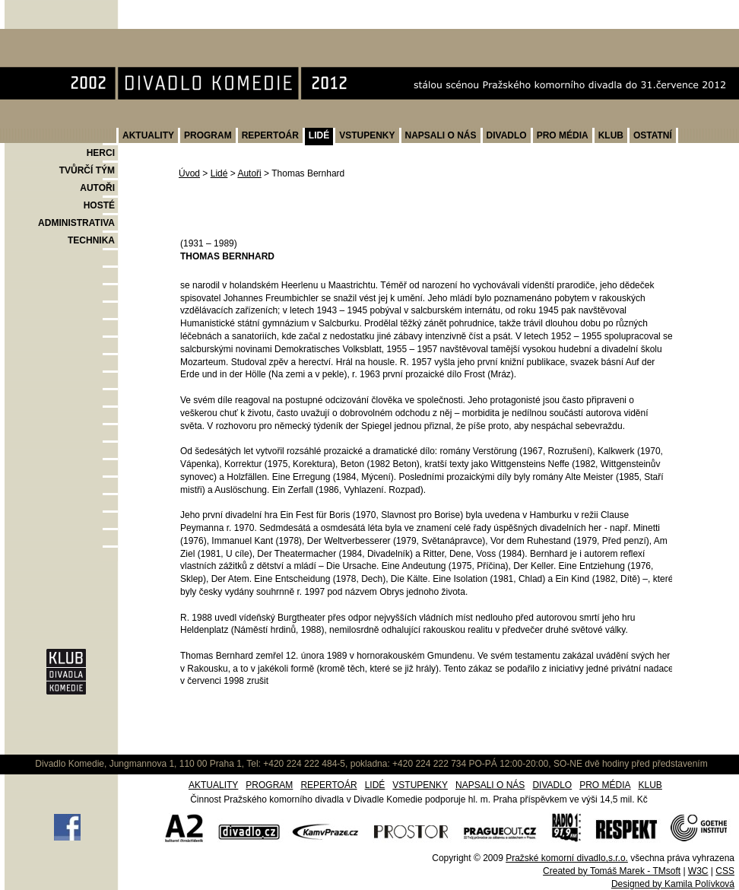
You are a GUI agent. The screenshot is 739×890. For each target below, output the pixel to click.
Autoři (249, 173)
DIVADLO (507, 135)
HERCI (101, 153)
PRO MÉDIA (562, 135)
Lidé (219, 173)
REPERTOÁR (270, 135)
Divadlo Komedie (53, 36)
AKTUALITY (148, 135)
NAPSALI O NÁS (441, 135)
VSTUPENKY (367, 135)
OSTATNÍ (652, 135)
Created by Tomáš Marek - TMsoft (611, 871)
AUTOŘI (97, 188)
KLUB (610, 135)
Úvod (189, 173)
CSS (724, 871)
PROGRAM (208, 135)
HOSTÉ (99, 205)
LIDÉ (319, 135)
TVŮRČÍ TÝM (87, 170)
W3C (698, 871)
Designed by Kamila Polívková (672, 884)
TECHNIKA (91, 240)
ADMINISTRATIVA (76, 223)
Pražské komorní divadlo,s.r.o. (567, 858)
